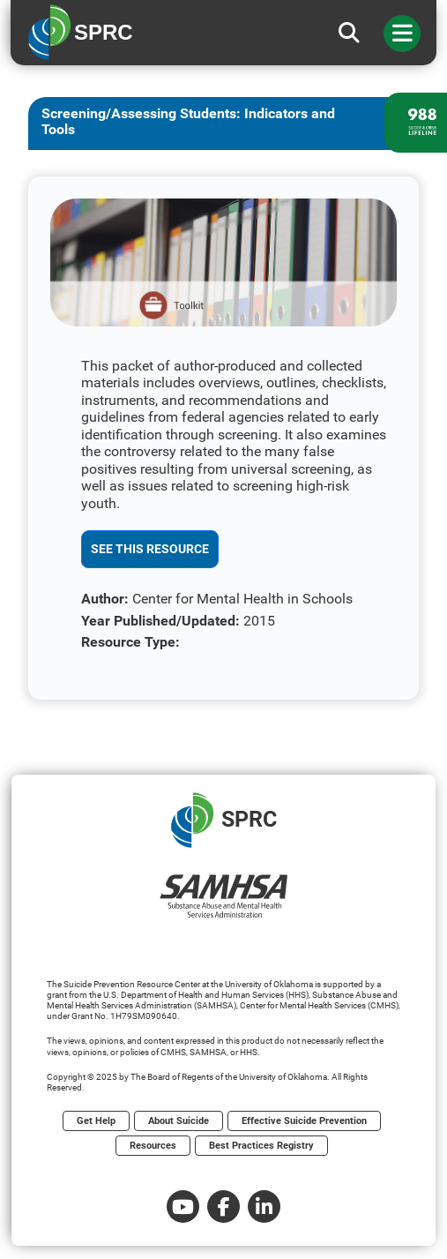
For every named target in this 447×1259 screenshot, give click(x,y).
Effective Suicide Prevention (304, 1121)
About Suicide (178, 1121)
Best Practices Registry (261, 1145)
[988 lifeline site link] (415, 123)
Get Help (96, 1121)
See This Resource (150, 549)
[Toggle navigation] (402, 33)
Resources (153, 1145)
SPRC (224, 820)
